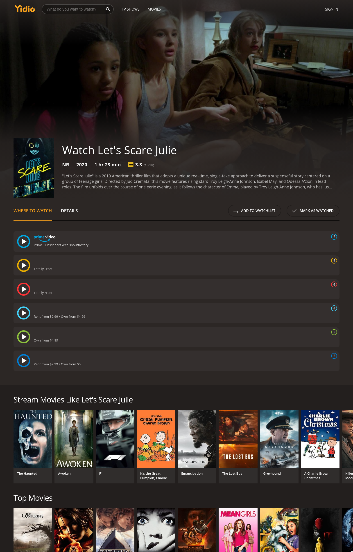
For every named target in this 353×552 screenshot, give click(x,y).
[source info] (333, 237)
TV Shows (131, 9)
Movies (154, 9)
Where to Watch (33, 211)
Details (69, 211)
